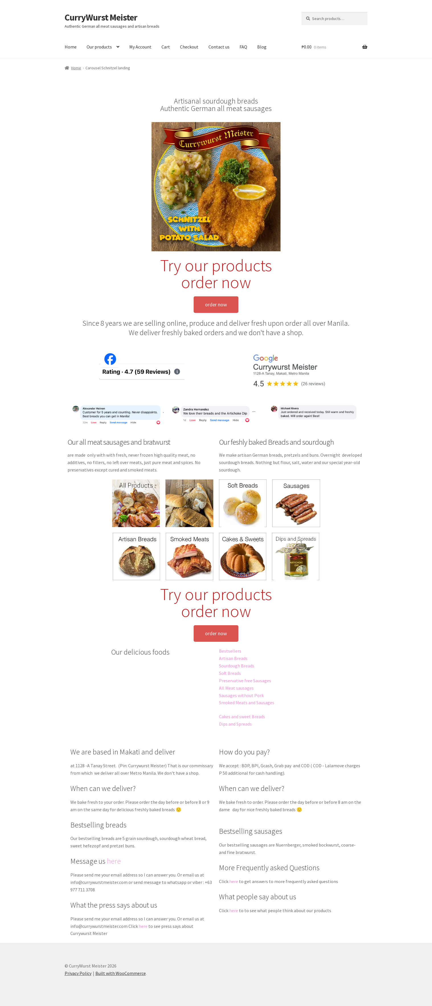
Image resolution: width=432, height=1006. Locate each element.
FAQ (243, 47)
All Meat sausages (236, 688)
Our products (99, 47)
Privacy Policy (78, 973)
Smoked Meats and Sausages (246, 702)
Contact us (219, 47)
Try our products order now (216, 274)
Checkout (189, 47)
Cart (165, 47)
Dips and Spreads (235, 724)
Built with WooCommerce (120, 973)
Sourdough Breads (236, 666)
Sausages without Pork (241, 695)
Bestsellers (230, 651)
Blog (262, 47)
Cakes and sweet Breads (242, 716)
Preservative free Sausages (245, 680)
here (114, 861)
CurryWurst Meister (101, 17)
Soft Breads (230, 673)
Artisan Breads (233, 658)
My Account (140, 47)
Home (71, 47)
